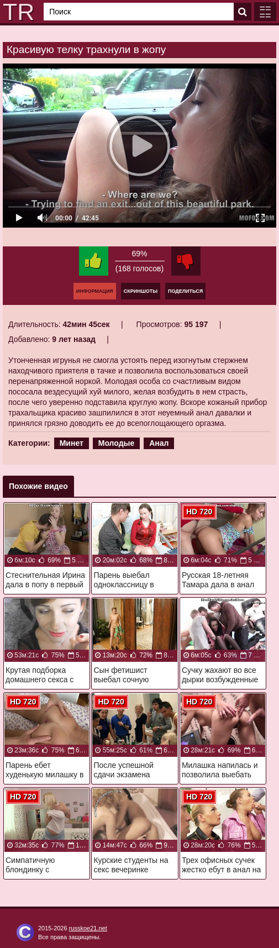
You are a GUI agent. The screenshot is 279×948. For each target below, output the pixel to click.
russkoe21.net (88, 928)
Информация (94, 291)
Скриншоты (140, 291)
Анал (159, 443)
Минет (71, 443)
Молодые (116, 443)
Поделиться (185, 291)
